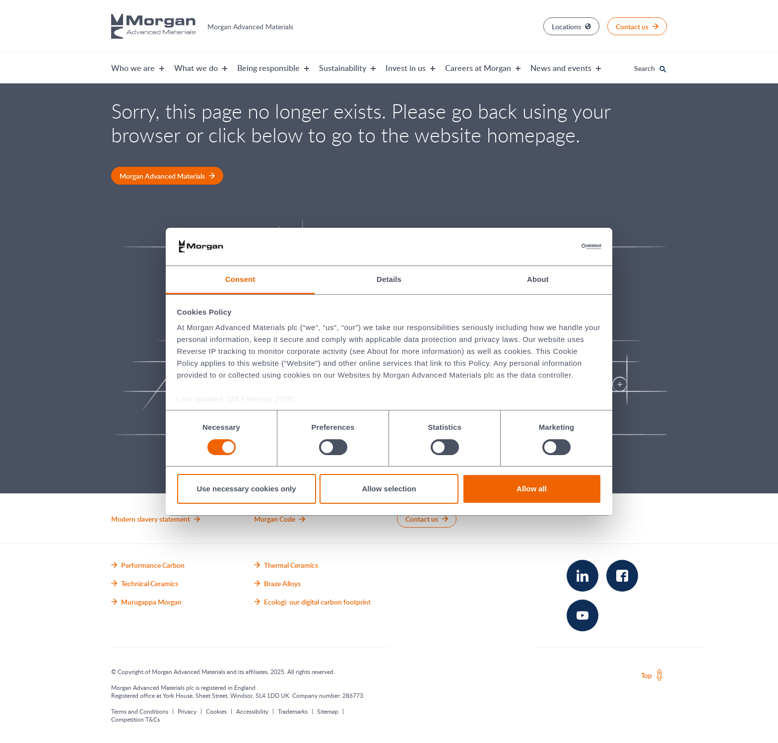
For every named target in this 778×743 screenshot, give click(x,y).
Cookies (216, 711)
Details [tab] (389, 279)
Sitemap (327, 711)
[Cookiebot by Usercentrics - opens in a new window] (558, 246)
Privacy (187, 711)
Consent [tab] (240, 279)
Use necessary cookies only (246, 488)
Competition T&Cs (135, 719)
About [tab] (538, 279)
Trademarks (293, 711)
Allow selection (389, 488)
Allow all (532, 488)
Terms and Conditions (139, 711)
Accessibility (252, 711)
